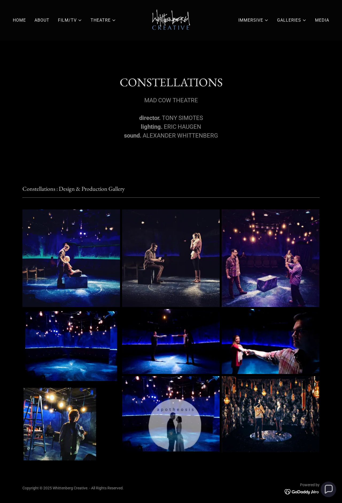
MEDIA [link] (322, 20)
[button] (70, 20)
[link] (171, 19)
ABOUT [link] (41, 20)
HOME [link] (19, 20)
